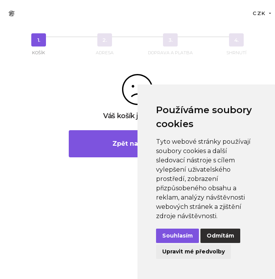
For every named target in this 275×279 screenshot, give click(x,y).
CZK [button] (260, 13)
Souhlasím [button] (177, 235)
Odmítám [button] (220, 235)
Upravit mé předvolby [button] (193, 251)
